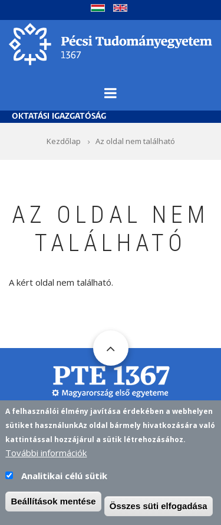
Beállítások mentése (53, 501)
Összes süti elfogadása (158, 506)
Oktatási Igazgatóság (59, 117)
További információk (46, 453)
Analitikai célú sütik (64, 475)
